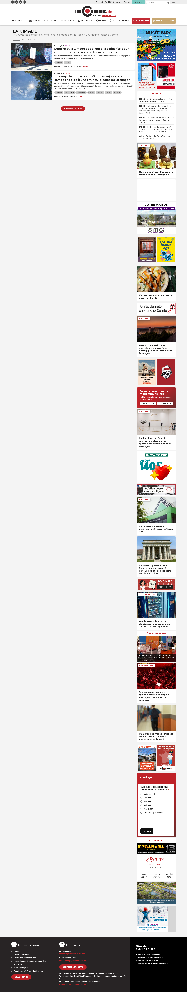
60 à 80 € (147, 805)
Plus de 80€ (148, 809)
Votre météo (156, 840)
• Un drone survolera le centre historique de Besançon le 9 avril (155, 100)
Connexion (165, 403)
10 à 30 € (147, 798)
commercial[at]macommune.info (73, 960)
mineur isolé (81, 92)
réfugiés (91, 92)
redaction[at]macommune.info (72, 954)
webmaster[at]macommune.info (72, 984)
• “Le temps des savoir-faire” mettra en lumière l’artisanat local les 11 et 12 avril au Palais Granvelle (155, 129)
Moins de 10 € (149, 794)
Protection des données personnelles (30, 961)
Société (68, 46)
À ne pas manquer (156, 633)
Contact (17, 951)
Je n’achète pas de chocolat (155, 813)
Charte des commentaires (25, 958)
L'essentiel (156, 93)
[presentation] (139, 648)
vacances (117, 92)
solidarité (100, 92)
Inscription (148, 403)
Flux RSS (18, 964)
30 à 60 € (147, 801)
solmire (67, 62)
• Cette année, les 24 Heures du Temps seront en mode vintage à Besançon (156, 120)
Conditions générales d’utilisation (28, 971)
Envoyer (147, 831)
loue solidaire (69, 92)
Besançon (59, 46)
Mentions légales (21, 968)
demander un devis (73, 967)
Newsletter (21, 977)
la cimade (59, 62)
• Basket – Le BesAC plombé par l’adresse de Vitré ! (156, 137)
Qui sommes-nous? (22, 954)
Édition (97, 15)
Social (68, 73)
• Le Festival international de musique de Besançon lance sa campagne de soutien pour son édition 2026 (155, 109)
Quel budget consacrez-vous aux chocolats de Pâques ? (154, 788)
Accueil (16, 40)
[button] (168, 2)
